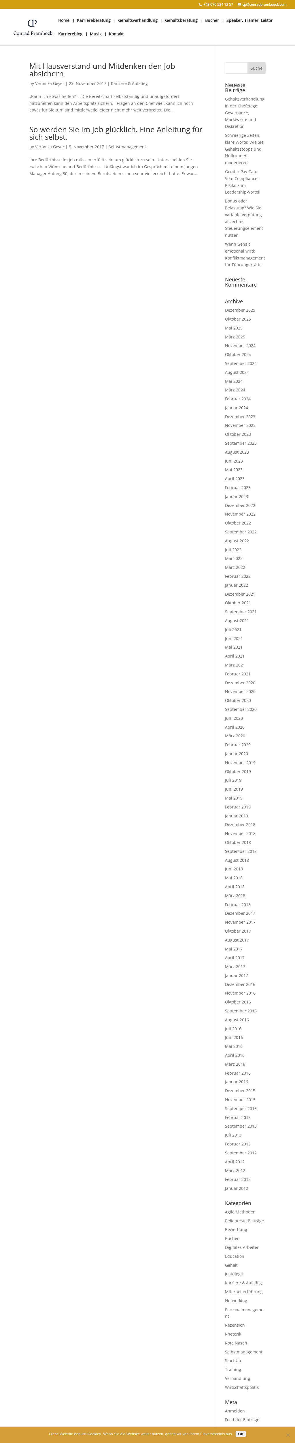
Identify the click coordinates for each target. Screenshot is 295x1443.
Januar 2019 (236, 816)
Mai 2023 (234, 469)
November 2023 (240, 425)
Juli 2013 (233, 1135)
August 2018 (237, 860)
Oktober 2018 (238, 842)
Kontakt (116, 34)
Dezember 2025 (240, 310)
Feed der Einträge (242, 1419)
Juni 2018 (234, 869)
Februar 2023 (238, 487)
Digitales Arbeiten (242, 1247)
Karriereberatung (94, 20)
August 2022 (237, 541)
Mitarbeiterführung (244, 1291)
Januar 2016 (236, 1081)
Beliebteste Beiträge (244, 1221)
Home (63, 20)
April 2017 (235, 957)
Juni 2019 (234, 789)
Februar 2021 (238, 674)
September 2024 (241, 363)
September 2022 (241, 532)
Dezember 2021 (240, 594)
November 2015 (240, 1099)
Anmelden (235, 1411)
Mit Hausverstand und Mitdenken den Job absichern (102, 70)
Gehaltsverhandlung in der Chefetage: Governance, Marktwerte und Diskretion (244, 112)
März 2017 (235, 966)
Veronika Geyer (49, 83)
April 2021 (235, 656)
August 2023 (237, 452)
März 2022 (235, 567)
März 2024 (235, 390)
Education (234, 1256)
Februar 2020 (238, 744)
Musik (95, 34)
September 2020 (241, 709)
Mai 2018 (234, 877)
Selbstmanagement (127, 146)
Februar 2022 (238, 576)
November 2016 (240, 993)
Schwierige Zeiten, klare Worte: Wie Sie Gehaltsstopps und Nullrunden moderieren (244, 148)
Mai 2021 (234, 647)
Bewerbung (236, 1229)
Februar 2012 (238, 1179)
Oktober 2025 (238, 319)
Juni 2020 (234, 718)
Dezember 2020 (240, 682)
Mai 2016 (234, 1046)
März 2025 (235, 337)
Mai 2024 (234, 381)
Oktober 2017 (238, 931)
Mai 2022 (234, 558)
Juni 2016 (234, 1037)
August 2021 (237, 620)
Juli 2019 (233, 780)
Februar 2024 (238, 399)
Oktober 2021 (238, 602)
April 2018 (235, 886)
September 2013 (241, 1126)
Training (233, 1369)
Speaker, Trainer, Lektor (249, 20)
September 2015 (241, 1108)
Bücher (212, 20)
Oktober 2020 (238, 700)
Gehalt (231, 1265)
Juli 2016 (233, 1028)
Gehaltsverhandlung (138, 20)
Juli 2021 (233, 629)
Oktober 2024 (238, 354)
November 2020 (240, 691)
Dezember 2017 (240, 913)
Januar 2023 (236, 496)
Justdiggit (234, 1274)
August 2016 (237, 1019)
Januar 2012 (236, 1188)
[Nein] (288, 1435)
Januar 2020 (236, 753)
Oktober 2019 (238, 771)
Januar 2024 (236, 407)
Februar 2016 (238, 1073)
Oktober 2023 (238, 434)
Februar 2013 (238, 1144)
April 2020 (235, 727)
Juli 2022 (233, 549)
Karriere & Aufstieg (129, 83)
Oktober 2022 (238, 523)
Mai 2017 (234, 949)
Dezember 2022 (240, 505)
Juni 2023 (234, 461)
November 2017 (240, 922)
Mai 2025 (234, 328)
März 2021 (235, 665)
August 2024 (237, 372)
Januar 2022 (236, 585)
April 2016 (235, 1055)
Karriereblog (70, 34)
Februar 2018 (238, 904)
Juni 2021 (234, 638)
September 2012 (241, 1153)
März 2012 (235, 1170)
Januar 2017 (236, 975)
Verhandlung (237, 1378)
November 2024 (240, 345)
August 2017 (237, 940)
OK (240, 1434)
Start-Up (233, 1360)
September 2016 (241, 1011)
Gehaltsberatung (181, 20)
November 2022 (240, 514)
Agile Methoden (240, 1212)
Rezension (235, 1325)
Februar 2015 (238, 1117)
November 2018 (240, 833)
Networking (236, 1300)
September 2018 (241, 851)
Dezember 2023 (240, 416)
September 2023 (241, 443)
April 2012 (235, 1161)
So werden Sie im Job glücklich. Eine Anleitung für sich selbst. (116, 133)
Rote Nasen (236, 1343)
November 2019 (240, 762)
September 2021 (241, 611)
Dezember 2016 (240, 984)
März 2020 (235, 735)
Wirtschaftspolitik (242, 1387)
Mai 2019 (234, 798)
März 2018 (235, 895)
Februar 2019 (238, 807)
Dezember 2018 (240, 824)
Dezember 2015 (240, 1090)
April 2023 (235, 478)
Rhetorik (233, 1334)
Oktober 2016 (238, 1002)
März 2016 (235, 1064)
